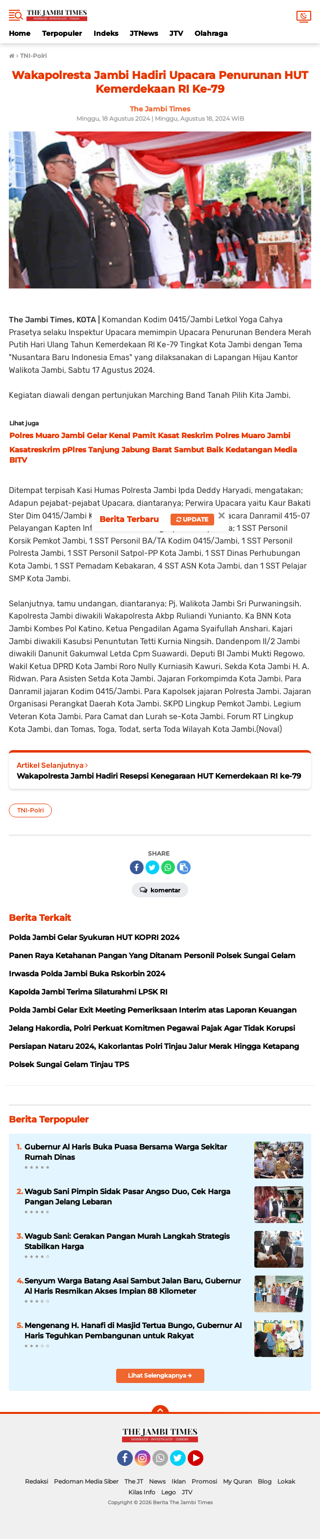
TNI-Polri (30, 810)
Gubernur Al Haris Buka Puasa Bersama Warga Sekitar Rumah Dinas (126, 1152)
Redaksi (36, 1481)
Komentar (160, 889)
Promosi (204, 1481)
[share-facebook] (137, 867)
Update (192, 519)
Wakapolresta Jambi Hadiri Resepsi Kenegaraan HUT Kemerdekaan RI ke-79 (159, 776)
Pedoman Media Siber (86, 1481)
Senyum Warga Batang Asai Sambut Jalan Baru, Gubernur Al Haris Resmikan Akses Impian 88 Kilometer (133, 1286)
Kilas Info (141, 1492)
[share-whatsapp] (168, 867)
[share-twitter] (152, 867)
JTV (176, 33)
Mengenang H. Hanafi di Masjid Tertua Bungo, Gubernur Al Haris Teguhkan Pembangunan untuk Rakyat (133, 1330)
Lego (168, 1492)
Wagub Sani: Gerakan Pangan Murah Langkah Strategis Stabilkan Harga (127, 1241)
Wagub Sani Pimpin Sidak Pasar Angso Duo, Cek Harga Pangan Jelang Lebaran (127, 1196)
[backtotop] (160, 1414)
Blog (264, 1481)
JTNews (144, 33)
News (157, 1481)
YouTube (202, 1462)
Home (19, 33)
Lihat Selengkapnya (160, 1375)
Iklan (179, 1481)
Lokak (286, 1481)
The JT (133, 1481)
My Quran (237, 1481)
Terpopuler (62, 33)
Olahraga (211, 33)
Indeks (106, 33)
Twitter (182, 1462)
